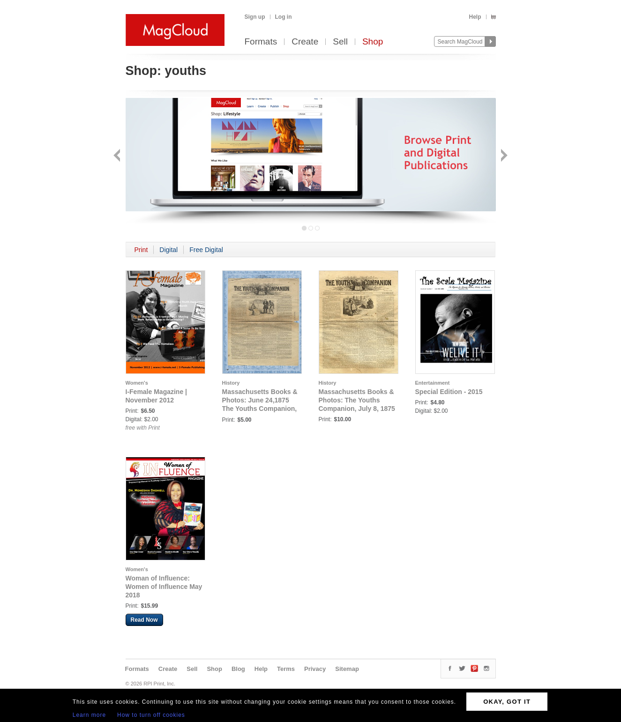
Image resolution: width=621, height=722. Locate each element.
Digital (168, 249)
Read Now (144, 620)
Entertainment (432, 383)
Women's (137, 383)
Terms (286, 668)
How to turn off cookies (151, 715)
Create (305, 41)
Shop (372, 41)
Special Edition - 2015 (449, 391)
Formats (261, 41)
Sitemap (347, 668)
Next (503, 156)
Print (141, 249)
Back (117, 156)
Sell (340, 41)
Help (475, 17)
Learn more (89, 715)
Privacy (315, 668)
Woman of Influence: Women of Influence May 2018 (164, 586)
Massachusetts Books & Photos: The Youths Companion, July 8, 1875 (357, 400)
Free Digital (206, 249)
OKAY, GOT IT (507, 701)
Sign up (255, 17)
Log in (283, 17)
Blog (238, 668)
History (231, 383)
